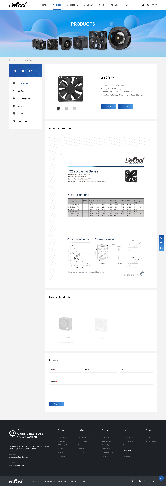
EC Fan (18, 113)
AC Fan (18, 106)
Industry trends (128, 441)
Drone (80, 445)
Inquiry (125, 106)
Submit (56, 404)
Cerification (106, 449)
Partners (105, 456)
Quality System (107, 445)
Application (72, 4)
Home (43, 4)
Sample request (151, 441)
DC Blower (19, 91)
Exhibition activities (130, 445)
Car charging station (85, 437)
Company (88, 4)
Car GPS (81, 452)
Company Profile (108, 437)
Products (57, 6)
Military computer (84, 441)
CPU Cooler (20, 121)
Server (80, 456)
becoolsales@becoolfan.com (18, 457)
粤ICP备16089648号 (78, 481)
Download (115, 4)
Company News (128, 437)
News (101, 4)
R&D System (106, 441)
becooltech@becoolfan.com (18, 465)
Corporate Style (107, 452)
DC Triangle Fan (21, 98)
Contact (129, 4)
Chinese (152, 5)
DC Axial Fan (29, 60)
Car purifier (82, 449)
